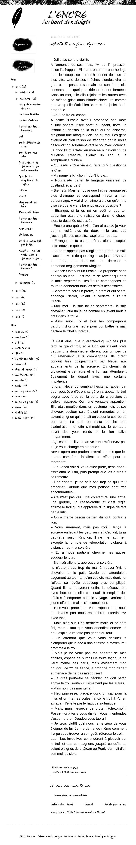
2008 (19, 87)
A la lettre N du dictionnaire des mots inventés (29, 166)
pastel (18, 386)
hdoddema (87, 836)
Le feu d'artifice (28, 120)
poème (18, 396)
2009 (19, 291)
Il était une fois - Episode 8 (29, 221)
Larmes (23, 190)
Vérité (22, 196)
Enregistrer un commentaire (71, 795)
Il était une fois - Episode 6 (29, 129)
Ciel (21, 136)
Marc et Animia (23, 370)
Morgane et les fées (28, 204)
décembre (26, 283)
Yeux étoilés (26, 229)
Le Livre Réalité (29, 114)
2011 (18, 304)
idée (17, 353)
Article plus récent (62, 804)
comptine (20, 337)
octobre (24, 92)
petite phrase (23, 391)
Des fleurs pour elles (28, 155)
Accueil (89, 804)
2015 (19, 317)
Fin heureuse (26, 235)
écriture (19, 348)
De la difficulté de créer (29, 145)
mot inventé (22, 375)
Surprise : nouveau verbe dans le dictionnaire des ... (30, 255)
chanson (19, 332)
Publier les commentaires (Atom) (86, 812)
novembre (25, 99)
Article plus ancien (115, 804)
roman (83, 772)
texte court (22, 418)
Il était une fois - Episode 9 (29, 267)
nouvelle (19, 380)
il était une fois (70, 772)
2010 (18, 297)
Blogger (111, 836)
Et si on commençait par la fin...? (30, 243)
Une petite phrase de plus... (29, 106)
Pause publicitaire (29, 212)
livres (18, 364)
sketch (19, 413)
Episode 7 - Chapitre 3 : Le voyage (29, 180)
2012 (19, 310)
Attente (23, 275)
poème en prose (24, 402)
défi (17, 343)
